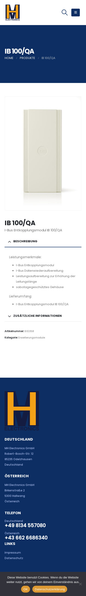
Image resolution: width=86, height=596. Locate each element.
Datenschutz (14, 558)
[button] (64, 12)
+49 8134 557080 (25, 525)
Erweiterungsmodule (31, 337)
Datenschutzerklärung (50, 589)
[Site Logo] (12, 12)
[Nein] (80, 584)
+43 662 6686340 (26, 537)
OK (25, 589)
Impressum (13, 553)
